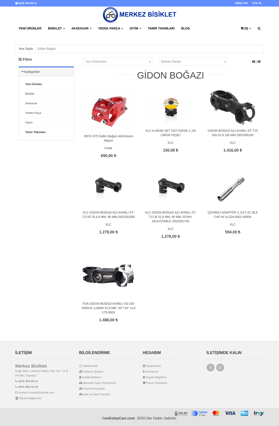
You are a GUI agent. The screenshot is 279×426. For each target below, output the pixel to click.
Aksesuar (81, 28)
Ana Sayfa (26, 48)
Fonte (108, 148)
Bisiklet (56, 28)
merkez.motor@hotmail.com (34, 392)
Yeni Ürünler (30, 28)
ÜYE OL (257, 3)
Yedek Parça (110, 28)
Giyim (135, 28)
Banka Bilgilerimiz (28, 398)
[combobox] (118, 61)
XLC (171, 142)
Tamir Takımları (161, 28)
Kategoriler (32, 72)
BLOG (185, 28)
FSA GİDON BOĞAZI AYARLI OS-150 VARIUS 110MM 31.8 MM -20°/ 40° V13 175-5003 (108, 308)
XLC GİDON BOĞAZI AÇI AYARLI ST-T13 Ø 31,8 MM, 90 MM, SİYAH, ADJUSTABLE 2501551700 (170, 217)
